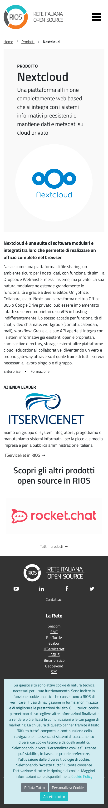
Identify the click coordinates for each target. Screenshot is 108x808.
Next (96, 516)
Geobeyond (54, 666)
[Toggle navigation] (96, 17)
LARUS (54, 654)
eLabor (54, 643)
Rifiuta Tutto (34, 787)
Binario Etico (54, 660)
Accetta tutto (54, 796)
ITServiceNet (54, 649)
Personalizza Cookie (68, 787)
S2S (54, 672)
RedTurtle (54, 637)
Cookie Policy (82, 776)
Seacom (54, 626)
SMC (54, 632)
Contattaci (54, 599)
